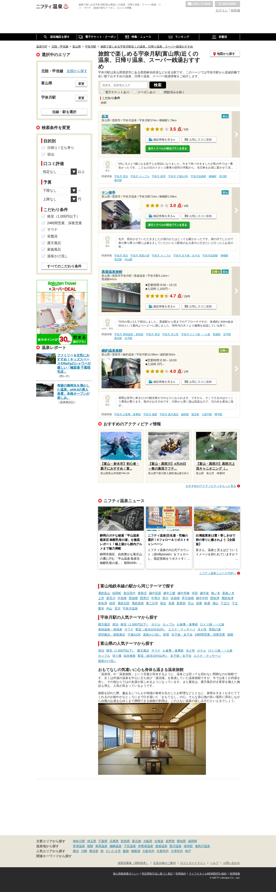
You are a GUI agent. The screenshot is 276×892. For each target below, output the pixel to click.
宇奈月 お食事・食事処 (127, 414)
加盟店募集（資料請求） (133, 863)
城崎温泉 (116, 846)
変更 (81, 83)
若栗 (199, 603)
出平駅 (128, 338)
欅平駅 (218, 414)
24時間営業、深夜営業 (210, 634)
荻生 (163, 603)
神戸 (188, 851)
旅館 (230, 634)
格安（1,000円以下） (135, 624)
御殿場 (135, 851)
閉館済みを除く (174, 92)
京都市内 (163, 851)
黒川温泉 (175, 846)
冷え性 (202, 629)
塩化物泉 (130, 655)
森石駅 (118, 180)
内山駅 (128, 259)
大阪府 (147, 841)
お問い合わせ (231, 863)
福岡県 (192, 841)
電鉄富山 (104, 593)
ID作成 (235, 10)
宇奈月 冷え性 (170, 334)
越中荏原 (155, 593)
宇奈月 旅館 (150, 414)
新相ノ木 (228, 593)
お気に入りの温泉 (199, 4)
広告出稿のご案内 (164, 863)
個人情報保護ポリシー (126, 873)
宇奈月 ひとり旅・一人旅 (195, 334)
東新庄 (142, 593)
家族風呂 (54, 249)
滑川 (165, 598)
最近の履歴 (227, 4)
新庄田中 (130, 593)
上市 (101, 598)
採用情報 (235, 873)
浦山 (215, 603)
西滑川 (144, 598)
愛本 (101, 608)
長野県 (170, 841)
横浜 (76, 851)
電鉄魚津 (227, 598)
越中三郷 (169, 593)
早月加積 (188, 598)
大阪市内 (148, 851)
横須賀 (93, 851)
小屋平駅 (207, 414)
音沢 (117, 608)
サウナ (128, 629)
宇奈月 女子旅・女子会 (186, 255)
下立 (235, 603)
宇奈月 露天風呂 (169, 414)
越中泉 (204, 593)
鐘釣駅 (185, 414)
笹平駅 (227, 334)
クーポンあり (147, 92)
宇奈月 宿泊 (121, 176)
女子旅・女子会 (182, 634)
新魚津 (102, 603)
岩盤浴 (52, 236)
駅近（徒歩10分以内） (151, 629)
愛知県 (181, 841)
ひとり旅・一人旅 (212, 624)
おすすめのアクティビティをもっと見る (211, 486)
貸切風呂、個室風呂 (111, 634)
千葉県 (102, 841)
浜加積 (175, 598)
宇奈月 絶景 (158, 176)
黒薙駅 (217, 334)
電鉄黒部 (138, 603)
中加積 (122, 598)
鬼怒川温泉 (202, 846)
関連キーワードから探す (54, 856)
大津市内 (177, 851)
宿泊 (115, 624)
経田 (112, 603)
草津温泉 (79, 846)
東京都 (136, 841)
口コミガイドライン (192, 863)
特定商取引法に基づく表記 (157, 873)
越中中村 (202, 598)
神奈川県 (79, 841)
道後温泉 (161, 846)
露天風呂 (104, 624)
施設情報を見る (163, 139)
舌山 (191, 603)
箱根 (90, 846)
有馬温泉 (101, 846)
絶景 (166, 634)
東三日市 (152, 603)
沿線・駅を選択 (64, 112)
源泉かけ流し (152, 634)
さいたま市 (113, 851)
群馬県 (125, 841)
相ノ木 (215, 593)
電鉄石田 (124, 603)
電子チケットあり (117, 92)
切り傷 (116, 655)
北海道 (158, 841)
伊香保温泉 (145, 846)
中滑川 (155, 598)
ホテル (155, 624)
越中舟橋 (183, 593)
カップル (169, 624)
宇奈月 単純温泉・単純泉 (128, 334)
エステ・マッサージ (181, 629)
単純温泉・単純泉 (110, 629)
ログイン (222, 10)
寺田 (195, 593)
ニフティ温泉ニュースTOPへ (217, 573)
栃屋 (207, 603)
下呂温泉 (130, 846)
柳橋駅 (212, 176)
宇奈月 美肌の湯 (139, 255)
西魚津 (214, 598)
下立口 (225, 603)
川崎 (84, 851)
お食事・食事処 (187, 624)
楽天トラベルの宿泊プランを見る (167, 148)
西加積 (133, 598)
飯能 (126, 851)
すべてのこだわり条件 (64, 266)
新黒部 (181, 603)
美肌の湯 (215, 629)
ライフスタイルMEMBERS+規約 (208, 873)
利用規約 (181, 873)
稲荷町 (116, 593)
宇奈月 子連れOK (178, 176)
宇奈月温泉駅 (198, 176)
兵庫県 (114, 841)
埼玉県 (91, 841)
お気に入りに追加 (200, 139)
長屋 (171, 603)
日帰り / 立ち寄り (60, 148)
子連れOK (134, 634)
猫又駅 (195, 414)
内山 (109, 608)
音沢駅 (223, 176)
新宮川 (110, 598)
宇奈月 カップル (139, 176)
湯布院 (188, 846)
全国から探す (77, 71)
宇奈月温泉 (130, 608)
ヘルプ (214, 863)
